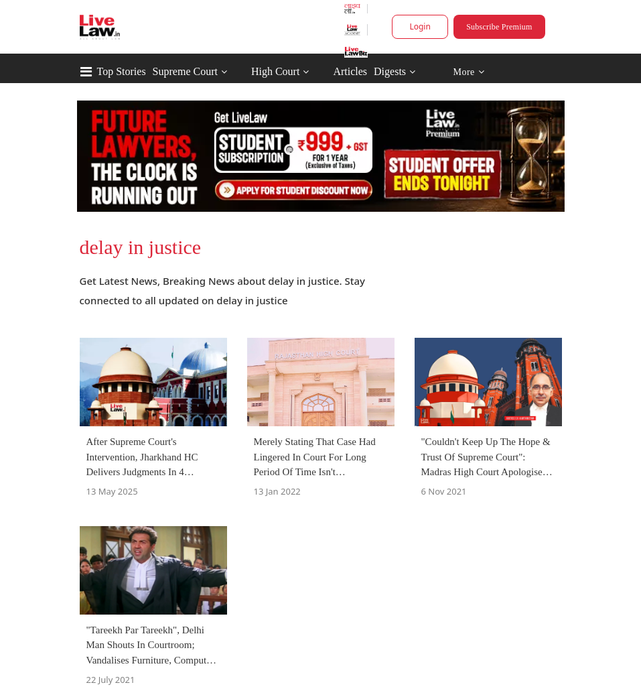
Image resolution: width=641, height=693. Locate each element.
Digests (390, 71)
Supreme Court (185, 71)
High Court (275, 71)
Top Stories (121, 71)
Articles (350, 71)
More (468, 72)
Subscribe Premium (499, 27)
